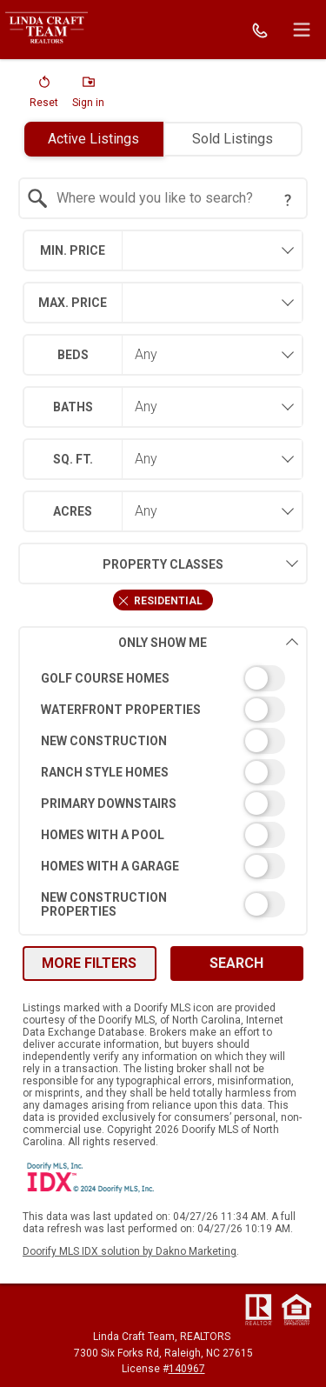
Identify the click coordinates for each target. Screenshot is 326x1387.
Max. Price (72, 303)
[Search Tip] (287, 200)
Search (236, 963)
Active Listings (93, 138)
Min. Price (72, 250)
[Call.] (259, 29)
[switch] (162, 678)
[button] (43, 96)
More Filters (89, 963)
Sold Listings (232, 138)
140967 (187, 1369)
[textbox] (173, 198)
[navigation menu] (302, 29)
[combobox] (162, 198)
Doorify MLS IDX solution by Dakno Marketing (129, 1251)
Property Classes (120, 563)
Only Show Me (208, 642)
